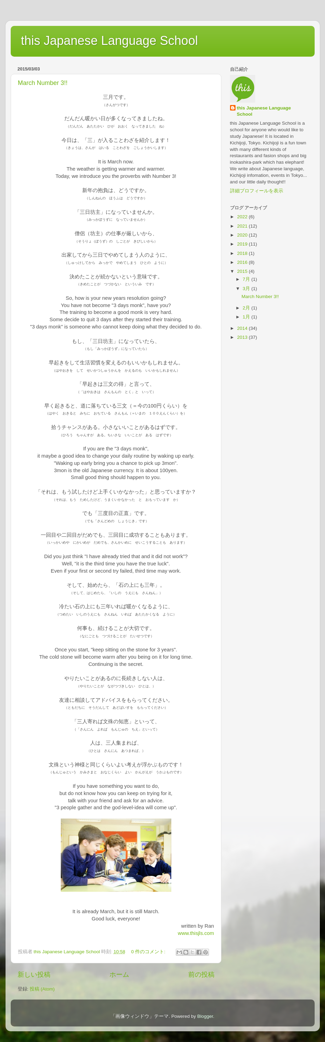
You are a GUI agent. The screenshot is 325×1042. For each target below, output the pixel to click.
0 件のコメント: (149, 951)
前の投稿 (201, 974)
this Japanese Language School (109, 41)
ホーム (119, 974)
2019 (243, 244)
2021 (243, 226)
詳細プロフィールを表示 (256, 190)
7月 (247, 279)
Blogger (205, 1016)
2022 (243, 216)
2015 (243, 271)
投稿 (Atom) (42, 989)
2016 (243, 262)
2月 (247, 307)
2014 (243, 328)
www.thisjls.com (196, 933)
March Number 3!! (43, 82)
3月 (247, 288)
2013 (243, 337)
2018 (243, 253)
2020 (243, 235)
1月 (247, 316)
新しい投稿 (34, 974)
